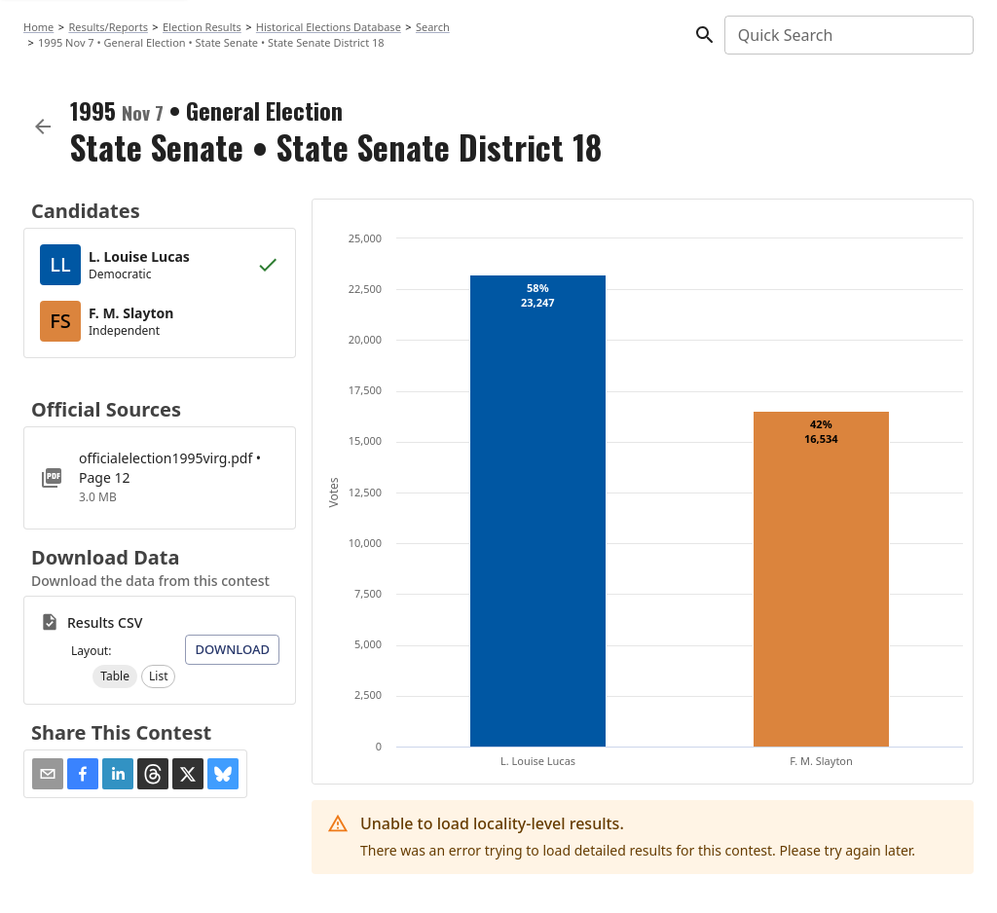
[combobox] (847, 35)
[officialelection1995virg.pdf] (159, 478)
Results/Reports (108, 26)
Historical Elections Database (328, 26)
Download (232, 649)
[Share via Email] (47, 773)
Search (433, 26)
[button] (114, 676)
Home (38, 26)
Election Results (202, 26)
